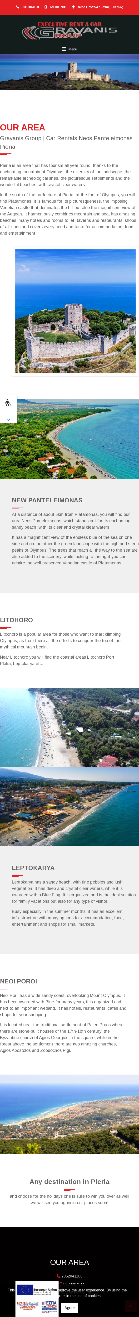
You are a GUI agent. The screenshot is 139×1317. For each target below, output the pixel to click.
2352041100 (30, 7)
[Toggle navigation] (70, 49)
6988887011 (58, 7)
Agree (70, 1308)
